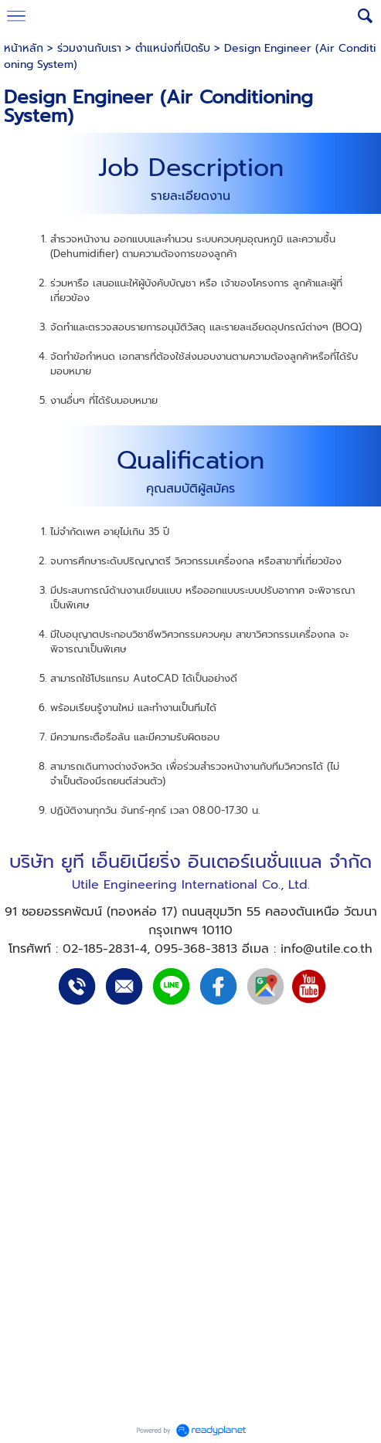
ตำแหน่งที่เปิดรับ (172, 48)
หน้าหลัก (23, 48)
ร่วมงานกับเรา (89, 48)
